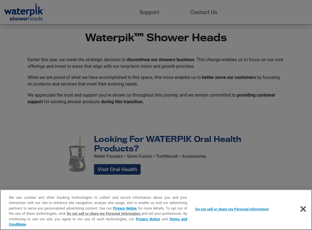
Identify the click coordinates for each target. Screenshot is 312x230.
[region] (156, 209)
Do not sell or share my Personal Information (104, 213)
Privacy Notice (125, 208)
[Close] (303, 209)
